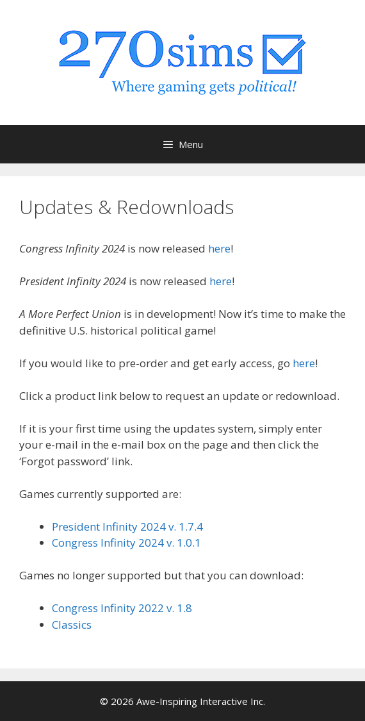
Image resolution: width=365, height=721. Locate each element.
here (219, 248)
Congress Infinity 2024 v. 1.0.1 (126, 542)
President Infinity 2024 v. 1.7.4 (127, 526)
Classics (72, 624)
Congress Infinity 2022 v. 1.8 (122, 608)
